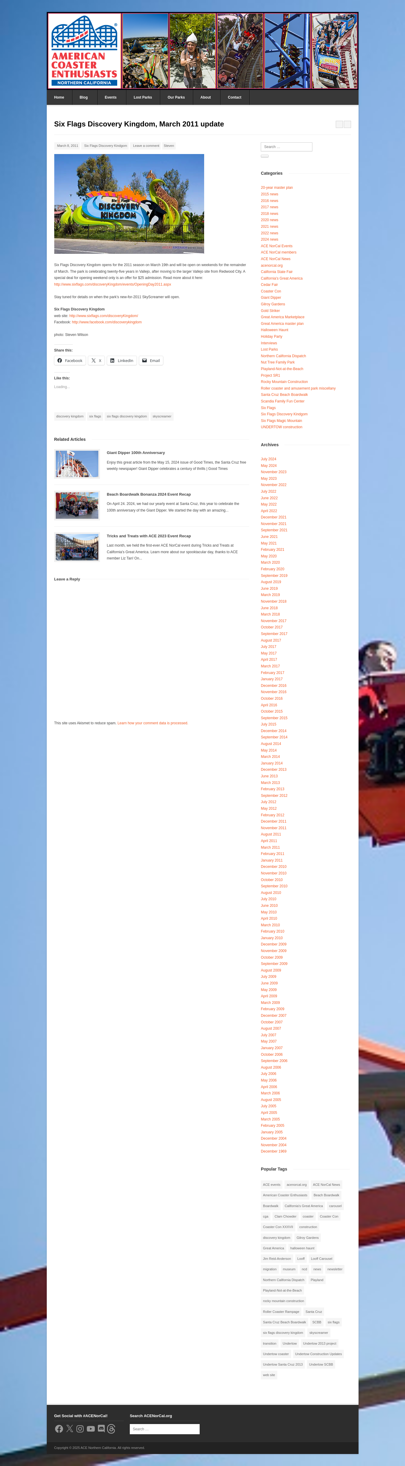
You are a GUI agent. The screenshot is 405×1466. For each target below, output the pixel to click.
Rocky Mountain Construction (284, 382)
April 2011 (269, 841)
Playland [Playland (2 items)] (317, 1280)
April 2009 (269, 996)
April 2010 (269, 918)
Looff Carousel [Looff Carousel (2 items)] (321, 1258)
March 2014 (270, 757)
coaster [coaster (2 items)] (308, 1216)
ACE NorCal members (278, 252)
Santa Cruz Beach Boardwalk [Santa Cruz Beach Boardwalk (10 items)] (284, 1322)
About (206, 97)
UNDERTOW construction (281, 427)
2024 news (269, 239)
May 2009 (269, 990)
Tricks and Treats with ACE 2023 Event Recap (149, 536)
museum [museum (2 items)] (289, 1269)
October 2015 (272, 711)
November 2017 (273, 621)
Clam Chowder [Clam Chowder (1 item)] (285, 1216)
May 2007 (269, 1041)
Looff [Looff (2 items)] (301, 1258)
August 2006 (271, 1067)
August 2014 (271, 744)
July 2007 (268, 1035)
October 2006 (272, 1054)
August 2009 (271, 970)
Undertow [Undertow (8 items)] (290, 1343)
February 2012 (272, 815)
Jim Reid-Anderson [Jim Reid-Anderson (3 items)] (277, 1258)
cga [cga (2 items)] (265, 1216)
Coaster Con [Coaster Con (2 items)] (329, 1216)
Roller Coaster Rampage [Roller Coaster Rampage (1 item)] (281, 1311)
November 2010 (273, 873)
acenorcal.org (272, 265)
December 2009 (273, 944)
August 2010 (271, 893)
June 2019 (269, 588)
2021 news (269, 226)
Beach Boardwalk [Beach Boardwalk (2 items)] (326, 1195)
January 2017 (272, 679)
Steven (169, 145)
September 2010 (274, 886)
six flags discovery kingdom (127, 416)
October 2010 (272, 880)
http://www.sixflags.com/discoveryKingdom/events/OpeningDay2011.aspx (112, 284)
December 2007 (273, 1015)
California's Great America (281, 278)
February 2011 (272, 854)
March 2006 (270, 1093)
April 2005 (269, 1113)
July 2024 (268, 459)
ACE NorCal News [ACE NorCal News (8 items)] (326, 1184)
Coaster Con (271, 291)
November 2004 (273, 1145)
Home (59, 97)
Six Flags (268, 408)
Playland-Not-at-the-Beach (282, 369)
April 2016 (269, 705)
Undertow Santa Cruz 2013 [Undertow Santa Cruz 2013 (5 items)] (283, 1364)
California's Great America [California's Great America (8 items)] (304, 1206)
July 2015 (268, 724)
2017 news (269, 207)
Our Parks (176, 97)
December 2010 (273, 867)
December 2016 (273, 686)
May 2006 (269, 1080)
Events (111, 97)
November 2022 (273, 485)
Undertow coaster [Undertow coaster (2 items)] (276, 1354)
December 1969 (273, 1151)
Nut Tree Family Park (278, 362)
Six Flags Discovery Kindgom (105, 145)
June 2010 (269, 906)
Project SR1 (270, 375)
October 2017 (272, 627)
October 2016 (272, 698)
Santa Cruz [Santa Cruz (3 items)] (313, 1311)
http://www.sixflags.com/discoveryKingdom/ (103, 316)
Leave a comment (146, 145)
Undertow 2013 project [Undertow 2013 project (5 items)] (319, 1343)
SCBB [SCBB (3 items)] (316, 1322)
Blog (84, 97)
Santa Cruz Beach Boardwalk (284, 395)
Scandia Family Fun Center (282, 401)
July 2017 (268, 647)
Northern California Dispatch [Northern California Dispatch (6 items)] (283, 1280)
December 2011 (273, 821)
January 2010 (272, 938)
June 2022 (269, 498)
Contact (234, 97)
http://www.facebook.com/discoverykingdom (107, 322)
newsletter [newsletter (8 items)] (334, 1269)
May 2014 (269, 750)
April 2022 (269, 511)
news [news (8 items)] (317, 1269)
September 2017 (274, 634)
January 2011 (272, 860)
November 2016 (273, 692)
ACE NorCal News (275, 259)
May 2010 (269, 912)
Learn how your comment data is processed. (153, 723)
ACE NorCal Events (276, 246)
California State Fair (277, 272)
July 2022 (268, 491)
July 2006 (268, 1074)
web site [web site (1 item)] (269, 1375)
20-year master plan (277, 187)
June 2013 (269, 776)
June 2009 (269, 983)
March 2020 (270, 562)
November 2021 (273, 524)
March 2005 (270, 1119)
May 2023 (269, 478)
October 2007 (272, 1022)
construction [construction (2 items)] (308, 1227)
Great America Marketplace (282, 317)
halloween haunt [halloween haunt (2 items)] (302, 1248)
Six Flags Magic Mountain (281, 421)
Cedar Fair (269, 285)
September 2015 (274, 718)
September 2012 (274, 796)
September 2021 (274, 530)
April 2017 (269, 659)
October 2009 (272, 957)
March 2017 (270, 666)
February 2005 (272, 1125)
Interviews (269, 343)
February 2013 (272, 789)
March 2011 (270, 847)
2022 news (269, 233)
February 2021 (272, 550)
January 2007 (272, 1048)
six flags (95, 416)
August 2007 (271, 1028)
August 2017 (271, 640)
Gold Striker (270, 311)
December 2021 (273, 517)
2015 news (269, 194)
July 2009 (268, 977)
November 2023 (273, 472)
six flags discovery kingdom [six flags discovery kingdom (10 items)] (283, 1332)
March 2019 (270, 595)
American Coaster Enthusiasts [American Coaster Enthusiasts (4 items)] (285, 1195)
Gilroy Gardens (273, 304)
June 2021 (269, 537)
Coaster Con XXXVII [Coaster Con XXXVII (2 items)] (278, 1227)
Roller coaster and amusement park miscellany (298, 388)
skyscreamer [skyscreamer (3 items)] (318, 1332)
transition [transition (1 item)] (269, 1343)
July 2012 (268, 802)
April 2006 (269, 1087)
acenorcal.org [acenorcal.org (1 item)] (297, 1184)
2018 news (269, 214)
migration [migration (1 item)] (269, 1269)
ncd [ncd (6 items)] (304, 1269)
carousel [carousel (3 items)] (335, 1206)
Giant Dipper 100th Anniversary (136, 452)
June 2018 (269, 608)
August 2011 (271, 834)
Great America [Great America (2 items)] (273, 1248)
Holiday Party (271, 336)
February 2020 (272, 569)
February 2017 (272, 673)
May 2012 (269, 808)
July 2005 (268, 1106)
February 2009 (272, 1009)
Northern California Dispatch (283, 356)
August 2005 (271, 1100)
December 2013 (273, 769)
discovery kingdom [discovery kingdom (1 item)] (276, 1237)
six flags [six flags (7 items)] (334, 1322)
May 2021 (269, 543)
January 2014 (272, 763)
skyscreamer (162, 416)
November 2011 (273, 828)
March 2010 (270, 925)
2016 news (269, 201)
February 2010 (272, 931)
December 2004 (273, 1138)
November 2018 (273, 601)
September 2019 (274, 576)
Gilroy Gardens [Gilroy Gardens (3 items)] (307, 1237)
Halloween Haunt (274, 330)
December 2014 (273, 731)
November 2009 (273, 951)
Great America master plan (282, 324)
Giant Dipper (271, 297)
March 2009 (270, 1003)
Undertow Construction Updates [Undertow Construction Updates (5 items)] (318, 1354)
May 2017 (269, 653)
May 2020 (269, 556)
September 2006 (274, 1061)
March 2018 (270, 614)
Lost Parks (143, 97)
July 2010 (268, 899)
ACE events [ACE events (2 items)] (271, 1184)
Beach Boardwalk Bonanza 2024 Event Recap (149, 494)
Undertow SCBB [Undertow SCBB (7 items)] (321, 1364)
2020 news (269, 220)
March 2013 (270, 783)
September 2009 (274, 964)
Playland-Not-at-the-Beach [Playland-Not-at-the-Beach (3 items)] (282, 1290)
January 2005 (272, 1132)
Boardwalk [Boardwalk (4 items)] (270, 1206)
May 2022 (269, 504)
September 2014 (274, 737)
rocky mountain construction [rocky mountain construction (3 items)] (283, 1301)
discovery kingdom (70, 416)
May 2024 (269, 466)
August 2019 (271, 582)
